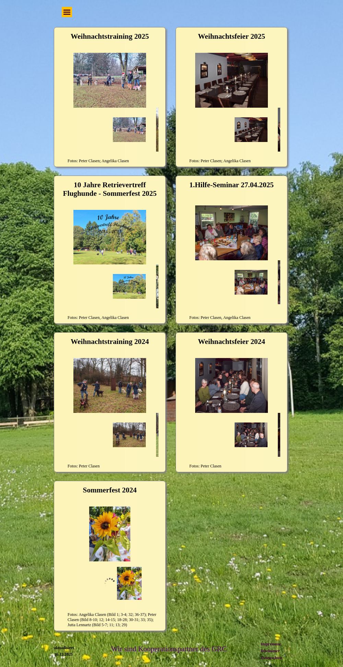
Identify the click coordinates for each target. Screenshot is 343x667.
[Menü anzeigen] (67, 12)
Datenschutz (271, 657)
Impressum (271, 644)
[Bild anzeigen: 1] (129, 583)
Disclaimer (270, 650)
